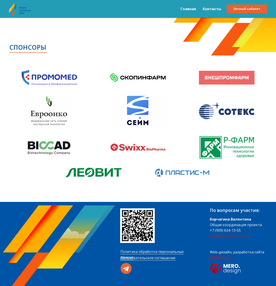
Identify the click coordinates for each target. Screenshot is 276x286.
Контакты (212, 8)
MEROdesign (220, 257)
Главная (188, 8)
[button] (49, 77)
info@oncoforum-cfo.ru (229, 235)
